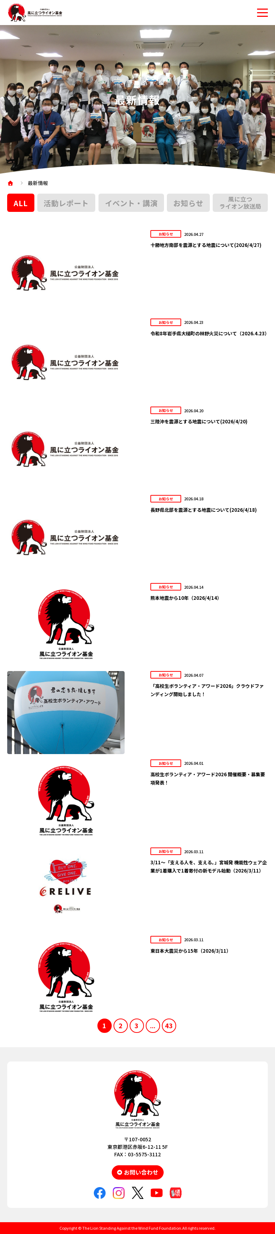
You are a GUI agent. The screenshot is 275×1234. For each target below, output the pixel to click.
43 (169, 1025)
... (152, 1025)
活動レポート (66, 203)
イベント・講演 (131, 203)
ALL (21, 203)
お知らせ (188, 203)
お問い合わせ (141, 1172)
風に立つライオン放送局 (240, 202)
